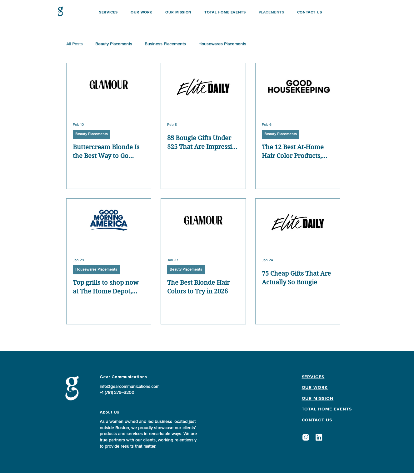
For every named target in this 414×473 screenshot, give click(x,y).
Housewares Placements (222, 44)
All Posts (74, 44)
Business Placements (165, 44)
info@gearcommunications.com (129, 386)
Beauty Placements (113, 44)
